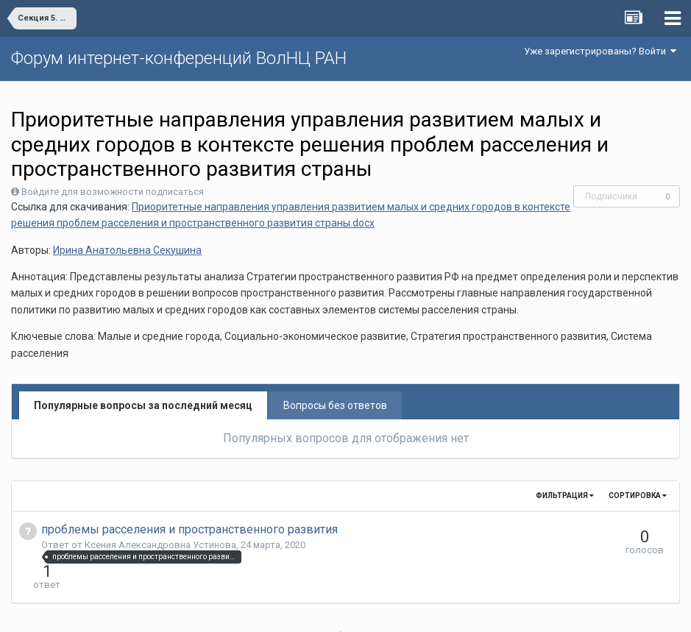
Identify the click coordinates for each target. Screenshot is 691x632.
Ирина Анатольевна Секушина (127, 250)
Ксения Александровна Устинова (160, 544)
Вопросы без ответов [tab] (335, 405)
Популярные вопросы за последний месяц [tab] (143, 405)
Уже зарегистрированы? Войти (600, 51)
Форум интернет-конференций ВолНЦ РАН (179, 58)
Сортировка (638, 495)
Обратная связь (368, 610)
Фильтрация (565, 495)
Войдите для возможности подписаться (112, 191)
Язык (300, 610)
